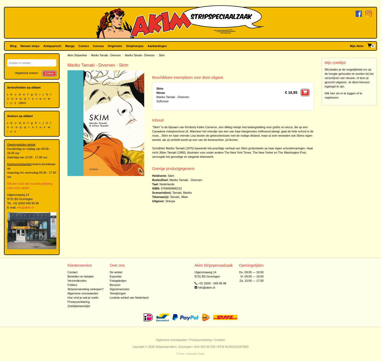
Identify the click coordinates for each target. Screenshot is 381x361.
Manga (69, 46)
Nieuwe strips (30, 46)
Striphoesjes (135, 46)
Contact (72, 272)
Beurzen (115, 284)
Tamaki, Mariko (182, 192)
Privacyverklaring (78, 301)
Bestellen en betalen (80, 276)
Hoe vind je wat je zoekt (82, 297)
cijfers (22, 102)
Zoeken (49, 73)
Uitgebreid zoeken (26, 73)
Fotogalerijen (118, 280)
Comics (83, 46)
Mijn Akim (357, 46)
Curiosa (98, 46)
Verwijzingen (118, 293)
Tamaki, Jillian (179, 196)
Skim (171, 175)
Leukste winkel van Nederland (129, 297)
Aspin (201, 353)
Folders (72, 284)
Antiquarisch (52, 46)
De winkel (116, 272)
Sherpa (170, 201)
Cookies (219, 339)
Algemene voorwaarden (82, 293)
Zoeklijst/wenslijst (78, 306)
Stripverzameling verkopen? (85, 289)
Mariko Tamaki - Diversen (106, 55)
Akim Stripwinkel (77, 55)
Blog (13, 46)
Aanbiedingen (157, 46)
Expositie (115, 276)
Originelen (115, 46)
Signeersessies (119, 289)
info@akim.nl (25, 207)
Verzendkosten (77, 280)
